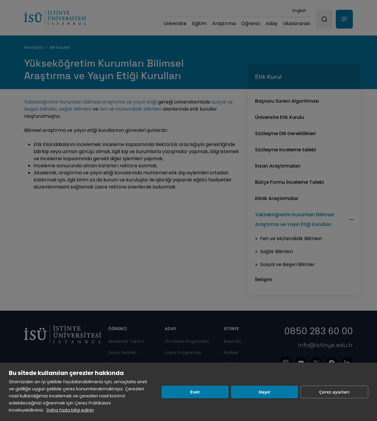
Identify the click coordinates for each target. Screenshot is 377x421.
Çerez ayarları (334, 392)
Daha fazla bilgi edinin (70, 410)
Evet (195, 392)
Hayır (264, 392)
